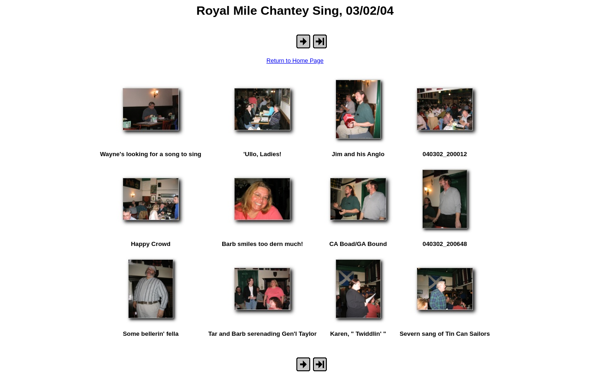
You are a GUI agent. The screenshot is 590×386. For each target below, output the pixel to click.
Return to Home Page (295, 60)
